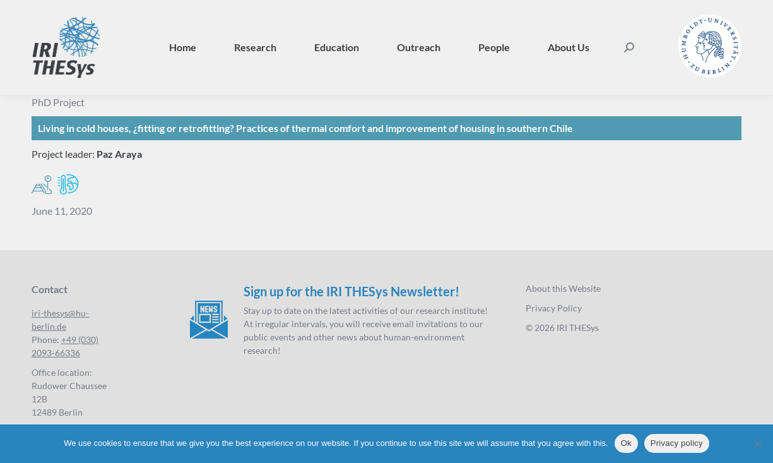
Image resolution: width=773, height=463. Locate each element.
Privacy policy (677, 443)
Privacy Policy (554, 308)
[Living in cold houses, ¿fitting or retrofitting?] (386, 128)
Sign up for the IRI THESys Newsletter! (351, 291)
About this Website (563, 288)
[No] (757, 443)
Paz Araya (119, 154)
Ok (626, 443)
